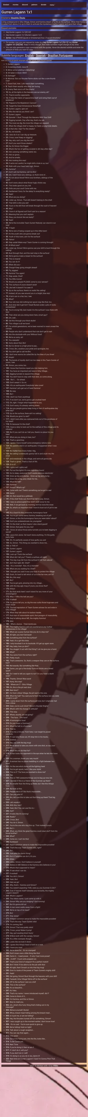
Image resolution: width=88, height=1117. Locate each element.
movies (15, 5)
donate (43, 5)
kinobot (6, 5)
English (29, 55)
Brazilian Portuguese (60, 55)
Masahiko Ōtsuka (18, 18)
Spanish (41, 55)
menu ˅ (52, 5)
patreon (34, 5)
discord (25, 5)
